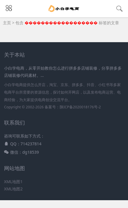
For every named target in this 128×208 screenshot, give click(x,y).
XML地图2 (13, 189)
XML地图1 (13, 181)
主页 (7, 22)
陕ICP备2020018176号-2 (80, 107)
